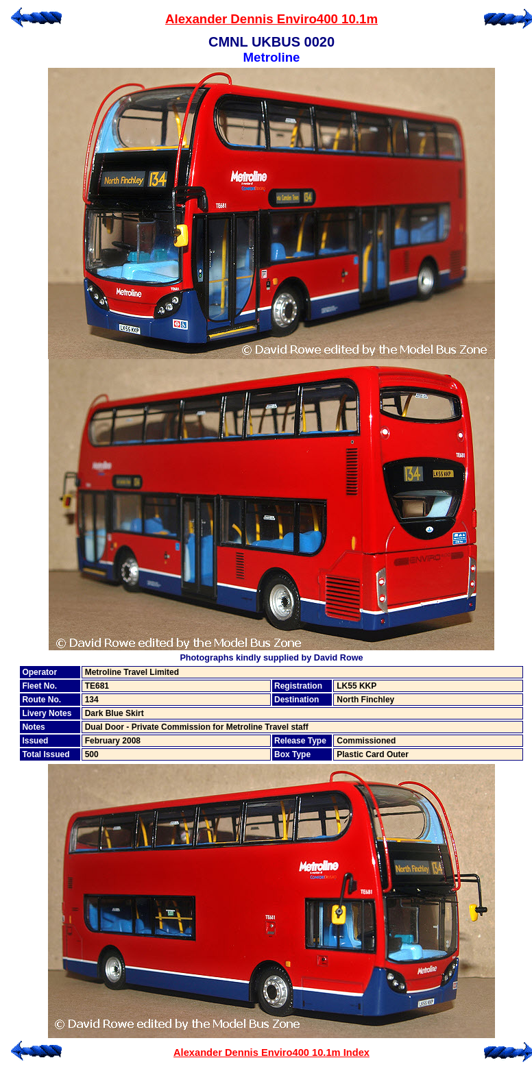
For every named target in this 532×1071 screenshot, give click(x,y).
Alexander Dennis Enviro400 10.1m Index (271, 1052)
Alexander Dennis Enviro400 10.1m (271, 19)
